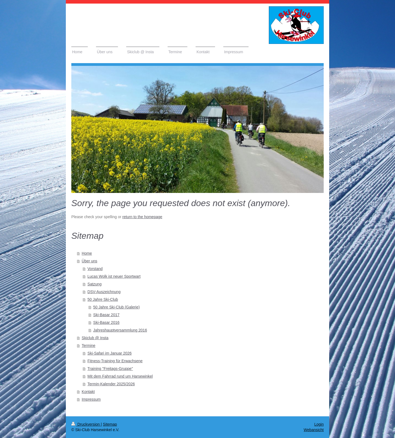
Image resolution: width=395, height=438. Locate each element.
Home (87, 253)
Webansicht (314, 430)
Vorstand (95, 268)
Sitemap (110, 424)
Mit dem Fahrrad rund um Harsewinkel (120, 376)
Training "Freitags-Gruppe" (110, 368)
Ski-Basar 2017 (106, 315)
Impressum (91, 399)
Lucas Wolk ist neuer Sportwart (114, 276)
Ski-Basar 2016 (106, 322)
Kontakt (88, 391)
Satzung (94, 284)
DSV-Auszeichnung (104, 292)
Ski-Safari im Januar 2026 (110, 353)
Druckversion (86, 424)
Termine (88, 345)
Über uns (89, 261)
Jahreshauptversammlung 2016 (120, 330)
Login (319, 424)
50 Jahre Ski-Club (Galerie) (116, 307)
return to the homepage (142, 217)
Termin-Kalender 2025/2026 (111, 384)
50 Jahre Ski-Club (103, 299)
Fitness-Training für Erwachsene (115, 361)
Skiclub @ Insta (95, 338)
